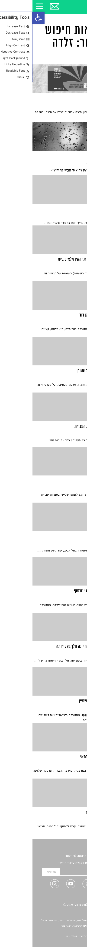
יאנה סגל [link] (70, 931)
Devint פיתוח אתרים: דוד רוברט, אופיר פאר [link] (58, 936)
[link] (6, 18)
